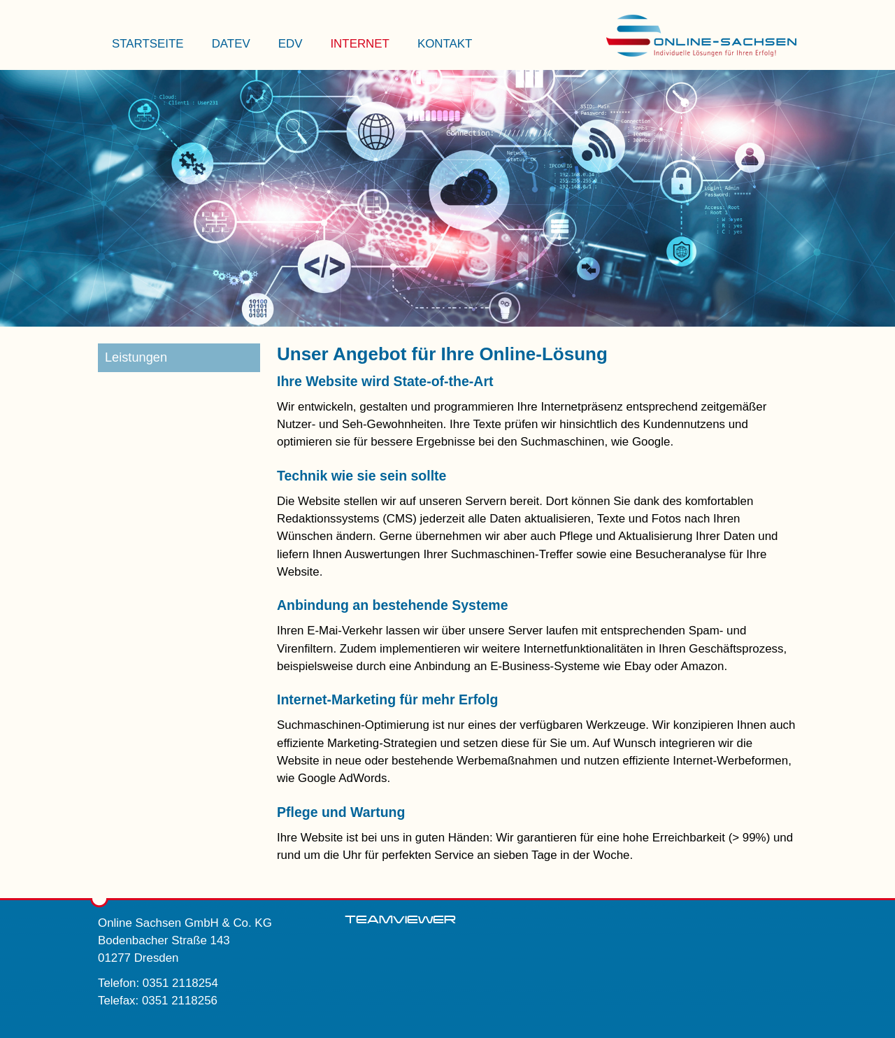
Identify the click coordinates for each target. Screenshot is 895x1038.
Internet (359, 43)
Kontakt (445, 43)
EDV (290, 43)
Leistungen (136, 357)
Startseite (148, 43)
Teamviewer (400, 919)
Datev (231, 43)
